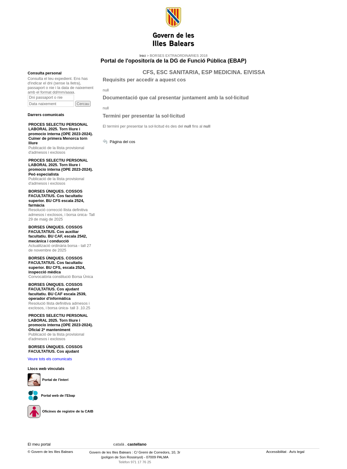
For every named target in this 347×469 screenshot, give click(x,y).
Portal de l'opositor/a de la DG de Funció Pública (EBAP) (173, 61)
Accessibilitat (276, 452)
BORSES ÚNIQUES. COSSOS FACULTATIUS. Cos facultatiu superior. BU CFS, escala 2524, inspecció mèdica (57, 265)
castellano (137, 444)
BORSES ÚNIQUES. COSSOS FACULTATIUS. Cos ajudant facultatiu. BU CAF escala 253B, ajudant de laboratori (58, 353)
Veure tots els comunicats (50, 359)
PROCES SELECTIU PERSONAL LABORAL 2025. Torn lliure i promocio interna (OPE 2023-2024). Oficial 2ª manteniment (61, 322)
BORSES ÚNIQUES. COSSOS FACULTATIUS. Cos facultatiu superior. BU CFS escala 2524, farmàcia (56, 198)
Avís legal (297, 452)
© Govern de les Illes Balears (50, 452)
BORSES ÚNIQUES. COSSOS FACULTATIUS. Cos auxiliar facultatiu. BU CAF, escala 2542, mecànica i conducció (58, 234)
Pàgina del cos (122, 141)
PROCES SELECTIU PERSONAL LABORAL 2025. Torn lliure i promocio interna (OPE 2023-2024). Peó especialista (61, 167)
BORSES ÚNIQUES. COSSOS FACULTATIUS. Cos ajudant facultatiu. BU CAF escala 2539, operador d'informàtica (58, 291)
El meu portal (39, 444)
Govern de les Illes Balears (110, 452)
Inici (142, 55)
